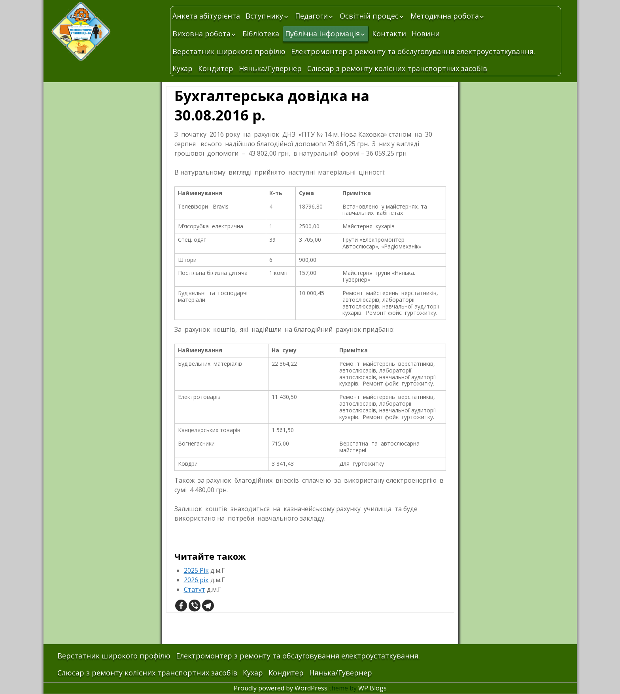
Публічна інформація (322, 33)
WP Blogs (372, 688)
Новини (426, 33)
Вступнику (264, 16)
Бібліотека (260, 33)
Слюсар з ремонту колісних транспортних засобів (397, 68)
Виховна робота (201, 33)
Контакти (389, 33)
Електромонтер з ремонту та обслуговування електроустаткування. (413, 51)
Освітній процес (369, 16)
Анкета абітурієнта (206, 16)
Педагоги (311, 16)
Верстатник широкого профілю (228, 51)
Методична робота (444, 16)
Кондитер (215, 68)
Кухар (182, 68)
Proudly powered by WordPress (280, 688)
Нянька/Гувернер (270, 68)
